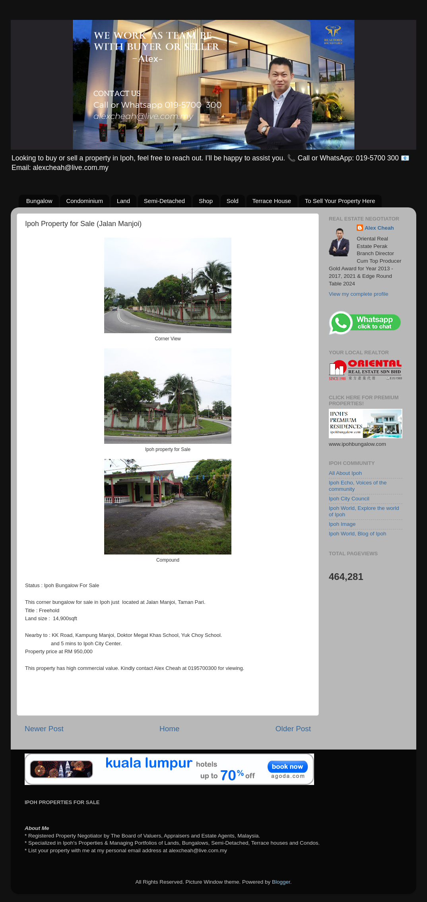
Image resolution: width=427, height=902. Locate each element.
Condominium (84, 200)
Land (123, 200)
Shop (206, 200)
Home (169, 728)
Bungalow (39, 200)
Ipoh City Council (349, 499)
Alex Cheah (379, 228)
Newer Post (44, 728)
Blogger (281, 882)
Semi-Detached (164, 200)
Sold (233, 200)
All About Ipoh (345, 473)
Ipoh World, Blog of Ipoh (357, 534)
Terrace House (271, 200)
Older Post (293, 728)
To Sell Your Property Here (340, 200)
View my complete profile (358, 294)
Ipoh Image (342, 524)
